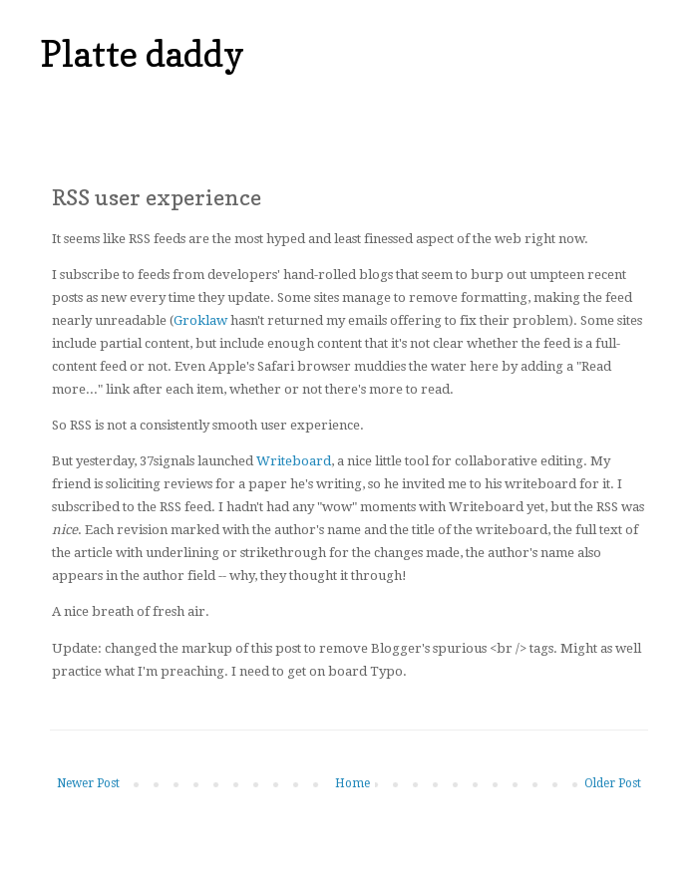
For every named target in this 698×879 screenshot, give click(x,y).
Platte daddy (142, 53)
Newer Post (88, 783)
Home (352, 783)
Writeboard (293, 460)
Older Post (612, 783)
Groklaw (200, 320)
